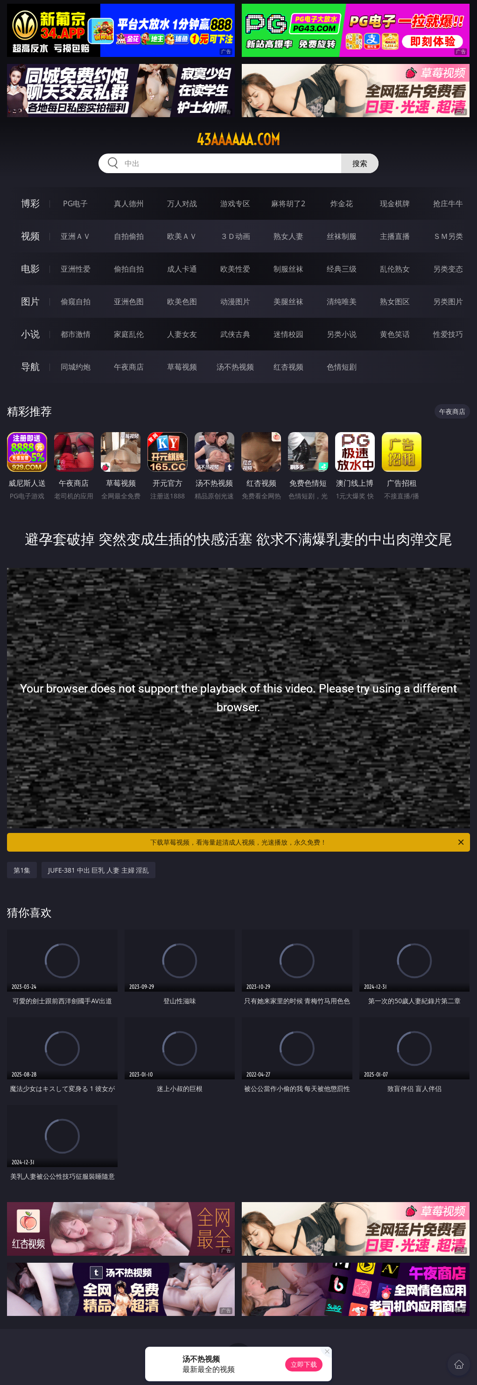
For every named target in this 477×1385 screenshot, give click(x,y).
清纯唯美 (342, 301)
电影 (30, 268)
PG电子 (75, 203)
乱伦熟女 (395, 269)
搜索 (359, 163)
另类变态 (448, 269)
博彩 (30, 203)
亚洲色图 (129, 301)
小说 (30, 334)
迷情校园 (288, 334)
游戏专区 (235, 203)
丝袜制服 (342, 236)
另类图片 (448, 301)
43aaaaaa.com (238, 139)
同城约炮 (76, 367)
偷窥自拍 (76, 301)
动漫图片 (235, 301)
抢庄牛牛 (448, 203)
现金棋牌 (395, 203)
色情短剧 (342, 367)
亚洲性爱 (76, 269)
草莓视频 (182, 367)
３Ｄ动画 (235, 236)
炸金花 (341, 203)
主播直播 (395, 236)
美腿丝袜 (288, 301)
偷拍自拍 (129, 269)
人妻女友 (182, 334)
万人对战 (182, 203)
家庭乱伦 (129, 334)
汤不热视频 (235, 367)
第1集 (22, 870)
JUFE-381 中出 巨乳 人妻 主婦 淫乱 (98, 870)
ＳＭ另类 (448, 236)
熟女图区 (395, 301)
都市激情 (76, 334)
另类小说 (342, 334)
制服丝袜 (288, 269)
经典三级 (342, 269)
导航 (30, 366)
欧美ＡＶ (182, 236)
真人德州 (129, 203)
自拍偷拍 (129, 236)
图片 (30, 301)
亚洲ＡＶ (76, 236)
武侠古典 (235, 334)
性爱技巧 (448, 334)
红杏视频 (288, 367)
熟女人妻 (288, 236)
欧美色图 (182, 301)
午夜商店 (129, 367)
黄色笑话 (395, 334)
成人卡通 (182, 269)
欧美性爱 (235, 269)
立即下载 (304, 1364)
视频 (30, 236)
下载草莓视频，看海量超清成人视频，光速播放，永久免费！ (307, 842)
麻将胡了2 (288, 203)
